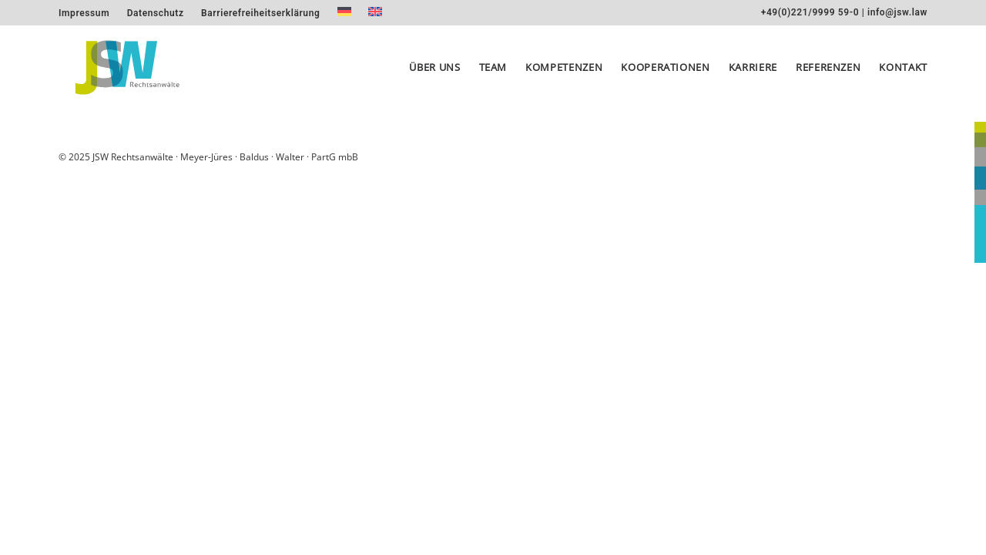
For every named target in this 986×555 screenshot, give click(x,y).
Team (493, 74)
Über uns (434, 74)
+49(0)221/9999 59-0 (810, 12)
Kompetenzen (563, 74)
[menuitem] (84, 13)
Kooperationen (665, 74)
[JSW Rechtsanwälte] (124, 74)
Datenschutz (155, 13)
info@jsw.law (897, 12)
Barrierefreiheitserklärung (260, 13)
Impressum (84, 13)
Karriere (753, 74)
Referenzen (828, 74)
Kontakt (903, 74)
